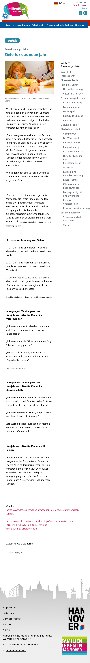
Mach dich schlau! (70, 129)
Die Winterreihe (72, 138)
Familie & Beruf (69, 84)
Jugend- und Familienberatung (73, 173)
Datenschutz (10, 613)
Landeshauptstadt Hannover (22, 644)
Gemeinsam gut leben (73, 98)
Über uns (79, 25)
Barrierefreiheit (12, 618)
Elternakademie (69, 80)
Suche (84, 8)
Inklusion (68, 167)
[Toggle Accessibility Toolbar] (5, 9)
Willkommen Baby (71, 212)
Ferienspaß (69, 111)
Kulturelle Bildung (73, 115)
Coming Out (69, 133)
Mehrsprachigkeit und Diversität (73, 194)
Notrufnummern (80, 5)
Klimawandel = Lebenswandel (71, 186)
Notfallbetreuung (73, 89)
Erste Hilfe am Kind (73, 151)
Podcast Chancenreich (70, 202)
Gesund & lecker (70, 124)
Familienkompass (72, 107)
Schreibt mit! (81, 2)
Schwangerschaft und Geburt (72, 218)
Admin (7, 630)
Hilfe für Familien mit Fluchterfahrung (72, 159)
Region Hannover (16, 650)
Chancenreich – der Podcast (60, 25)
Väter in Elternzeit (73, 93)
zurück (12, 40)
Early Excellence (72, 142)
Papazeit (68, 120)
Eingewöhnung (71, 147)
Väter (66, 225)
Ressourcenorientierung (74, 208)
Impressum (9, 607)
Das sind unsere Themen (18, 25)
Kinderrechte (70, 179)
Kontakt (7, 624)
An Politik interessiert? (68, 74)
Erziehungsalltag (72, 102)
